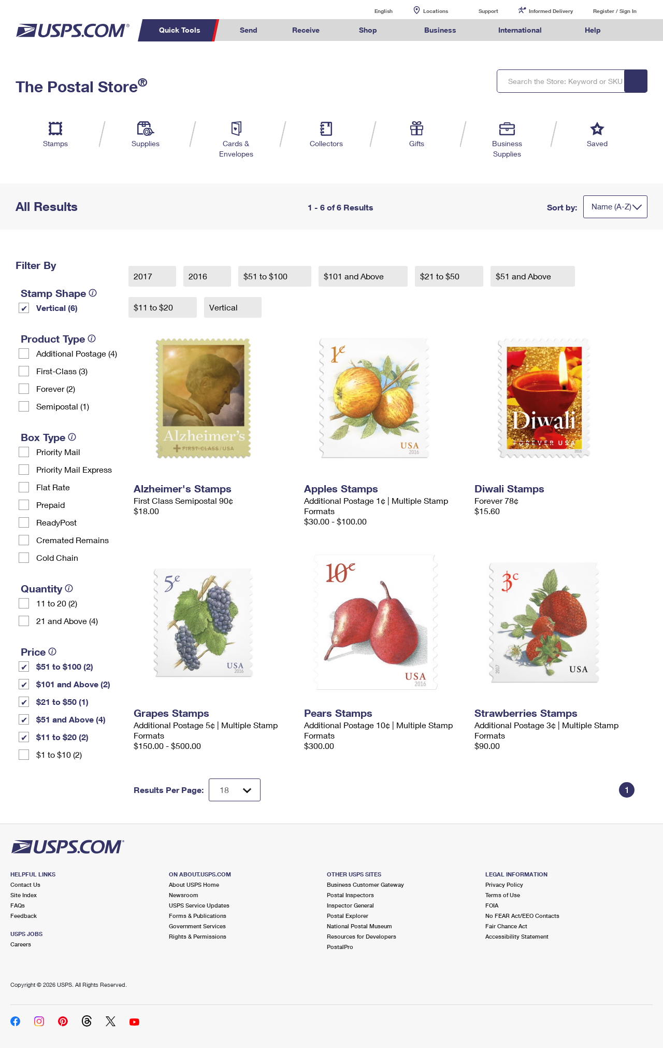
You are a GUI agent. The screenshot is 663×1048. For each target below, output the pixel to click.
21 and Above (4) (67, 621)
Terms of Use (502, 894)
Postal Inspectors (350, 894)
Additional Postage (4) (76, 353)
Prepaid (50, 504)
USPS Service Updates (199, 905)
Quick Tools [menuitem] (179, 29)
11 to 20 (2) (56, 603)
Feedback (23, 915)
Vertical (224, 307)
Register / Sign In (615, 11)
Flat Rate (53, 487)
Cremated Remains (72, 540)
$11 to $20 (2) (62, 737)
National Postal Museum (359, 926)
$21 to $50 (441, 276)
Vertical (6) (57, 308)
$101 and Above (355, 276)
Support (488, 11)
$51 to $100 (266, 276)
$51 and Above (524, 276)
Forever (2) (55, 388)
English (373, 11)
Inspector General (350, 905)
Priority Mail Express (74, 469)
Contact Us (25, 884)
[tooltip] (93, 293)
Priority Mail (58, 452)
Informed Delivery (551, 11)
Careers (20, 944)
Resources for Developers (361, 936)
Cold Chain (57, 557)
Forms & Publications (197, 915)
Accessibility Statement (517, 936)
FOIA (491, 905)
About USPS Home (194, 884)
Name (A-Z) (611, 206)
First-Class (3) (62, 371)
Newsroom (183, 894)
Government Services (197, 926)
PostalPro (340, 946)
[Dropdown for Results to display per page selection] (235, 789)
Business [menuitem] (440, 29)
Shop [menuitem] (368, 29)
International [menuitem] (520, 29)
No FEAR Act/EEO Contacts (522, 915)
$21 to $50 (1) (62, 701)
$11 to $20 (154, 307)
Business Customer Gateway (365, 884)
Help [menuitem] (593, 29)
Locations (435, 11)
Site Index (23, 894)
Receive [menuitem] (306, 29)
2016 (199, 276)
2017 (144, 276)
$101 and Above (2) (73, 684)
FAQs (17, 905)
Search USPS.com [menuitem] (638, 30)
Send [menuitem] (248, 29)
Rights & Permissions (197, 936)
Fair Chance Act (506, 926)
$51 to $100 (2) (64, 666)
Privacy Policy (504, 884)
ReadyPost (56, 522)
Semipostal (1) (62, 406)
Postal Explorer (347, 915)
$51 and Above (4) (71, 719)
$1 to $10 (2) (59, 754)
